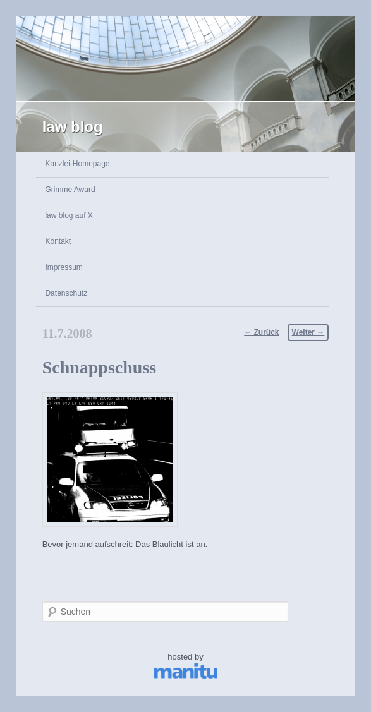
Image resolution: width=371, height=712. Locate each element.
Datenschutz (66, 293)
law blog (72, 126)
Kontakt (58, 241)
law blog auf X (68, 215)
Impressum (63, 267)
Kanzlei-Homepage (77, 163)
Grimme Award (70, 189)
